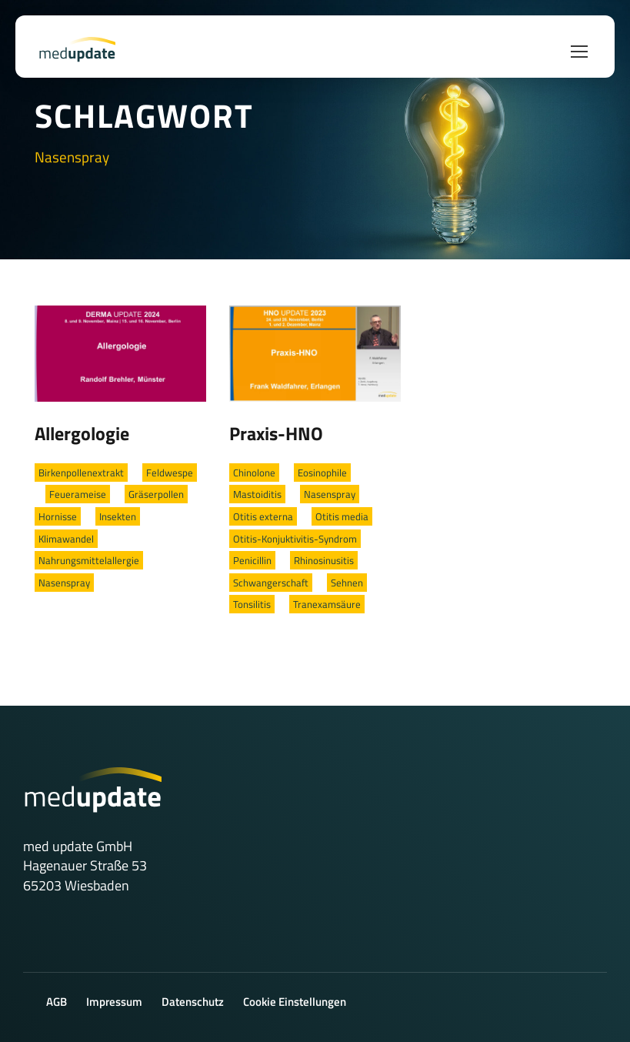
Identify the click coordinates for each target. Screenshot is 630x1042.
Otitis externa (263, 516)
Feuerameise (77, 494)
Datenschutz (193, 1001)
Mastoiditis (257, 494)
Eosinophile (322, 472)
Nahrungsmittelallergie (88, 560)
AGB (56, 1001)
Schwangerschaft (270, 582)
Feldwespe (169, 472)
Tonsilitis (252, 604)
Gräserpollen (156, 494)
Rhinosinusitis (324, 560)
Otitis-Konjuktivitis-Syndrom (295, 538)
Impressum (114, 1001)
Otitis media (341, 516)
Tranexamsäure (327, 604)
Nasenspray (64, 582)
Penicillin (252, 560)
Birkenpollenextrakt (81, 472)
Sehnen (347, 582)
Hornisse (57, 516)
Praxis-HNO (276, 433)
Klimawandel (66, 538)
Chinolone (254, 472)
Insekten (117, 516)
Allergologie (82, 433)
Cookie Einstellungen (294, 1001)
